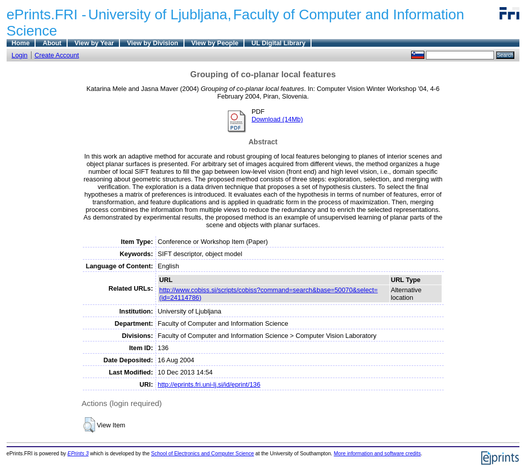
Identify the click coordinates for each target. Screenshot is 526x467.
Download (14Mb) (277, 119)
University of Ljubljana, (160, 14)
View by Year (94, 43)
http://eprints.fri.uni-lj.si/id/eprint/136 (209, 384)
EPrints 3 (78, 453)
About (52, 43)
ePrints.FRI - (46, 14)
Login (19, 55)
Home (21, 43)
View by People (214, 43)
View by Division (152, 43)
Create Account (57, 55)
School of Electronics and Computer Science (202, 453)
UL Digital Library (278, 43)
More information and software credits (377, 453)
